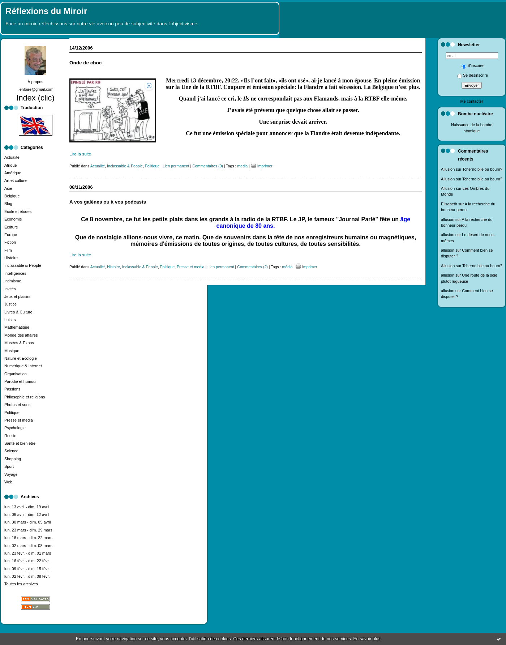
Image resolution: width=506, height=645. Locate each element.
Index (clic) (35, 97)
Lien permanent (176, 166)
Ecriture (11, 227)
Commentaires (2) (252, 267)
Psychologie (15, 428)
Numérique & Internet (23, 366)
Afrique (10, 165)
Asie (8, 188)
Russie (10, 435)
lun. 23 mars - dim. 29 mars (28, 530)
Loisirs (10, 319)
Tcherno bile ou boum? (482, 169)
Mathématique (16, 327)
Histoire (11, 258)
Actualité (12, 157)
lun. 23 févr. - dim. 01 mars (27, 553)
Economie (13, 219)
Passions (12, 389)
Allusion (448, 169)
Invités (10, 289)
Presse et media (18, 420)
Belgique (12, 196)
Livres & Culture (18, 312)
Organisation (15, 374)
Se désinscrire (472, 75)
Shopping (12, 459)
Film (8, 250)
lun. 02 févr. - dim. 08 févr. (27, 576)
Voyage (10, 474)
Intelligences (15, 273)
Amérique (12, 173)
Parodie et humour (20, 381)
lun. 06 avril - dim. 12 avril (26, 514)
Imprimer (262, 166)
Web (8, 482)
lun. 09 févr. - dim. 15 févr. (27, 569)
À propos (35, 82)
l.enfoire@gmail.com (35, 89)
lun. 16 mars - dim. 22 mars (28, 537)
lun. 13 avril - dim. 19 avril (26, 507)
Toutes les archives (21, 584)
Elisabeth (449, 204)
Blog (8, 203)
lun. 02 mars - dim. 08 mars (28, 545)
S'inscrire (473, 65)
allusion (447, 219)
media (242, 166)
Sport (9, 466)
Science (11, 451)
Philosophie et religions (24, 397)
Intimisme (12, 281)
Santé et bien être (19, 443)
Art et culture (15, 180)
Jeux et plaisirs (17, 296)
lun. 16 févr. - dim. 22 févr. (27, 561)
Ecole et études (17, 211)
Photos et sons (17, 404)
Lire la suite (80, 153)
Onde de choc (85, 62)
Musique (11, 351)
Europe (10, 234)
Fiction (10, 242)
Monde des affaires (21, 335)
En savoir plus (366, 638)
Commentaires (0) (207, 166)
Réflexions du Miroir (46, 11)
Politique (12, 412)
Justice (10, 304)
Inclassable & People (22, 265)
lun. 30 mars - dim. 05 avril (27, 522)
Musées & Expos (19, 343)
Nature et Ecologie (20, 358)
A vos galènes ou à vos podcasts (107, 202)
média (287, 267)
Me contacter (471, 101)
